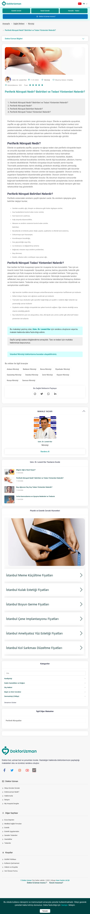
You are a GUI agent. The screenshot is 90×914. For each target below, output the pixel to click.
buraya (64, 905)
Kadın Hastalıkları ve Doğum (14, 683)
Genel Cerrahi (44, 11)
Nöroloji (31, 24)
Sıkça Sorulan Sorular (12, 788)
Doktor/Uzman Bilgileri (45, 38)
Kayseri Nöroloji (63, 375)
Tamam (45, 911)
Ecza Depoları (9, 820)
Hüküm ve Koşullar (11, 867)
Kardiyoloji (8, 678)
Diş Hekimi (8, 687)
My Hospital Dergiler (11, 803)
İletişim (7, 800)
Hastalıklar (8, 839)
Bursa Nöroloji (45, 369)
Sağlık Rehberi (18, 24)
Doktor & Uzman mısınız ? (37, 883)
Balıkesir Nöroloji (29, 369)
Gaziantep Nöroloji (14, 375)
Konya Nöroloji (12, 380)
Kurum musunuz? (56, 883)
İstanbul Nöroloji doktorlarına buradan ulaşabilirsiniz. (33, 354)
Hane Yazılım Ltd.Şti (63, 880)
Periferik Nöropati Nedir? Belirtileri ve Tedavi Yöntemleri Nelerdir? (40, 478)
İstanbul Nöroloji (31, 375)
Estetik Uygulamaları (11, 831)
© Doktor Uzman (26, 880)
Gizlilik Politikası (10, 859)
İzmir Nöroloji (47, 375)
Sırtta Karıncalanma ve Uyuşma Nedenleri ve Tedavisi (35, 496)
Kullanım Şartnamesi (11, 863)
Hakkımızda (8, 796)
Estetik (6, 827)
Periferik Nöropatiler (14, 721)
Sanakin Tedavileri (10, 835)
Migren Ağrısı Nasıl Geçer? (26, 470)
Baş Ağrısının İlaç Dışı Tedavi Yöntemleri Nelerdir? (34, 487)
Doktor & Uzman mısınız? (45, 17)
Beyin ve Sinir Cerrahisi (12, 692)
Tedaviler (7, 843)
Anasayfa (6, 24)
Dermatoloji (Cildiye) (11, 696)
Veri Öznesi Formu (11, 871)
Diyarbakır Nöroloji (62, 369)
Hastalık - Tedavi (73, 11)
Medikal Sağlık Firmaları (13, 824)
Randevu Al (45, 452)
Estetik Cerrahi (16, 11)
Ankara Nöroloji (13, 369)
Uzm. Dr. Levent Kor (45, 442)
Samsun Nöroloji (28, 380)
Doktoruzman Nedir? (11, 792)
